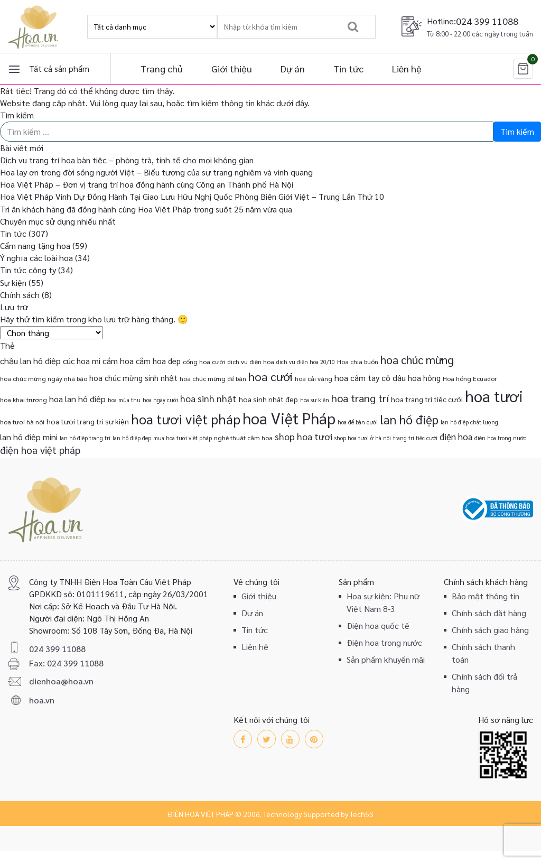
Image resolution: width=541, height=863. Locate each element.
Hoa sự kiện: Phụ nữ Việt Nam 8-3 (383, 602)
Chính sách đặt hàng (489, 612)
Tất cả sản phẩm (59, 68)
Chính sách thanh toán (483, 653)
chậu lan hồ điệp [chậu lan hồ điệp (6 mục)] (30, 360)
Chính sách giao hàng (490, 629)
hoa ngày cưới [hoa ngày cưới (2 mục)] (160, 399)
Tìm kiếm (17, 114)
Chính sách (20, 294)
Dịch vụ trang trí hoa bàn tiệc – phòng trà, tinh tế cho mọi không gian (127, 159)
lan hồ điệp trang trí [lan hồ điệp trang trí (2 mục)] (85, 437)
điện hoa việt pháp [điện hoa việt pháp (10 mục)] (40, 449)
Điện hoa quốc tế (378, 625)
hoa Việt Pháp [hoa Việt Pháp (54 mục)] (288, 418)
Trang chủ (162, 68)
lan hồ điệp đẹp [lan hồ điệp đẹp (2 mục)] (132, 437)
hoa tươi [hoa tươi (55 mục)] (494, 396)
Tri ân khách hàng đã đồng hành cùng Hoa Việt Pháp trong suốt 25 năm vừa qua (146, 209)
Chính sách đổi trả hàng (484, 682)
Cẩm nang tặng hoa (35, 245)
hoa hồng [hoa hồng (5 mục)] (424, 378)
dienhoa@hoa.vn (61, 680)
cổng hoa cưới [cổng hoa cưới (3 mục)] (204, 361)
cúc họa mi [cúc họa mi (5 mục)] (81, 361)
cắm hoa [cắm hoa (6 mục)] (118, 360)
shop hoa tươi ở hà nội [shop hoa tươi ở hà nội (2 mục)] (362, 437)
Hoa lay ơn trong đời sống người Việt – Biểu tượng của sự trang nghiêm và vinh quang (156, 172)
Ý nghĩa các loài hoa (36, 257)
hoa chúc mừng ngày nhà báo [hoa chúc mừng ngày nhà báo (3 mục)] (43, 378)
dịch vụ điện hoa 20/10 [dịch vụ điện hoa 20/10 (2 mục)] (305, 361)
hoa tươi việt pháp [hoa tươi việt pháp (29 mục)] (185, 419)
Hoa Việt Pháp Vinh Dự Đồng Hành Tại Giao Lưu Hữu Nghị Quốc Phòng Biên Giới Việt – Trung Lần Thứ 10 (192, 196)
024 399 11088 (487, 21)
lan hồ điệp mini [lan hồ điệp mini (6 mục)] (29, 436)
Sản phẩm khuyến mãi (386, 659)
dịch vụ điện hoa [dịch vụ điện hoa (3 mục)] (250, 361)
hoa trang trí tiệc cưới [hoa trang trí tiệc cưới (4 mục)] (427, 399)
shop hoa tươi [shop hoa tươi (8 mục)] (303, 436)
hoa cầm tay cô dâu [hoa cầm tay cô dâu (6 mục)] (370, 377)
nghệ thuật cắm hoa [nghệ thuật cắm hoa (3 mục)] (243, 437)
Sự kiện (13, 282)
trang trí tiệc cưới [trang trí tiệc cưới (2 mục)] (415, 437)
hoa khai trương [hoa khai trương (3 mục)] (23, 399)
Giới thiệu (231, 68)
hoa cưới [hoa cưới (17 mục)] (270, 376)
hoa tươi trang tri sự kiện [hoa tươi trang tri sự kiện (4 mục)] (87, 421)
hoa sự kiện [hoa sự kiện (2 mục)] (314, 399)
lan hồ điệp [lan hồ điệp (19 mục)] (409, 419)
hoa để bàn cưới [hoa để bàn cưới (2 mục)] (358, 422)
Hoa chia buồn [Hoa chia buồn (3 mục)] (357, 361)
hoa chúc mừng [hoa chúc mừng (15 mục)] (417, 359)
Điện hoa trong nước (384, 642)
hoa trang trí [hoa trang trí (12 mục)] (360, 398)
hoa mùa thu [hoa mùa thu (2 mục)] (124, 399)
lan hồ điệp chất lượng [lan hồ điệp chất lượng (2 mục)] (469, 422)
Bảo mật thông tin (485, 595)
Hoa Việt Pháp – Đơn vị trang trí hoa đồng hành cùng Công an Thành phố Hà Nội (146, 184)
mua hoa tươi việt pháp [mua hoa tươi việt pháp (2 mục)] (182, 437)
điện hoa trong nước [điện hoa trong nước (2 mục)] (500, 437)
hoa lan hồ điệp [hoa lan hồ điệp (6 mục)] (77, 398)
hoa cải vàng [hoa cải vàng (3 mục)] (313, 378)
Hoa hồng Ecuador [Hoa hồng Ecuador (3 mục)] (470, 378)
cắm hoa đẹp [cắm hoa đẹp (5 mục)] (158, 361)
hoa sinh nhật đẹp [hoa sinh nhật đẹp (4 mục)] (268, 399)
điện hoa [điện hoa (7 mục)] (456, 436)
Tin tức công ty (28, 269)
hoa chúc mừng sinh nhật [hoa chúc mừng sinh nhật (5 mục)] (133, 378)
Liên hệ (407, 68)
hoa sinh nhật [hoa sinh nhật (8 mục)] (208, 398)
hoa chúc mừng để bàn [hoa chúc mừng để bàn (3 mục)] (213, 378)
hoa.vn (41, 700)
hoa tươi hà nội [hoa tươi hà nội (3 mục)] (22, 421)
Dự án (293, 68)
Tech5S (362, 814)
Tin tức (348, 68)
